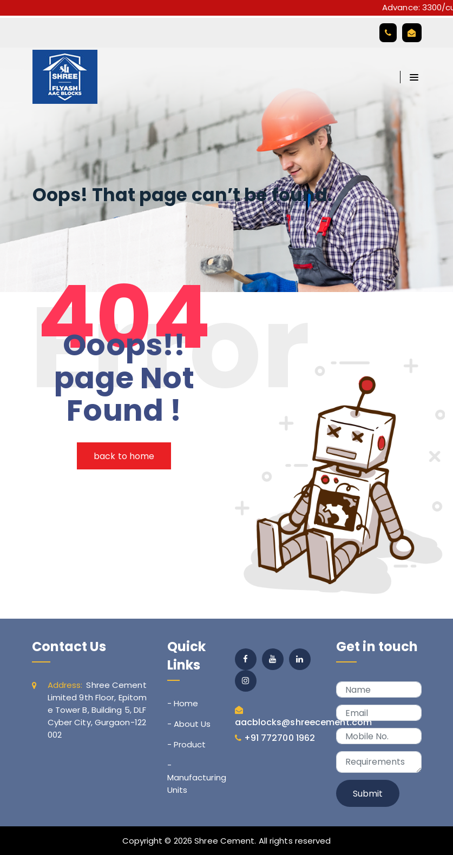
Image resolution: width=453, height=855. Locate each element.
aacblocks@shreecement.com (303, 722)
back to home (124, 456)
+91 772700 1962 (280, 738)
